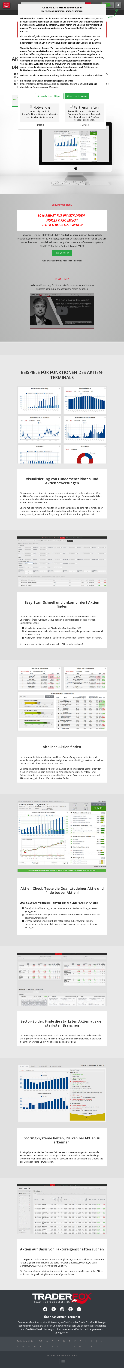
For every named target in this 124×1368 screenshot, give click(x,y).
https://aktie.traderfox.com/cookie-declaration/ (44, 83)
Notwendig (41, 107)
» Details (40, 124)
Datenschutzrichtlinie (91, 75)
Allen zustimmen (77, 96)
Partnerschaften (86, 107)
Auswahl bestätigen (49, 96)
